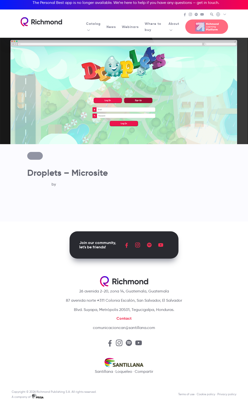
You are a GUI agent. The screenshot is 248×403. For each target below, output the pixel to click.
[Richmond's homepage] (41, 21)
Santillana (104, 371)
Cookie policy (206, 394)
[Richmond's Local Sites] (221, 15)
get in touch (207, 2)
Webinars (130, 27)
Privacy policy (226, 394)
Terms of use (186, 394)
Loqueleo (123, 371)
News (111, 27)
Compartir (144, 371)
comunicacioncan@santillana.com (124, 327)
